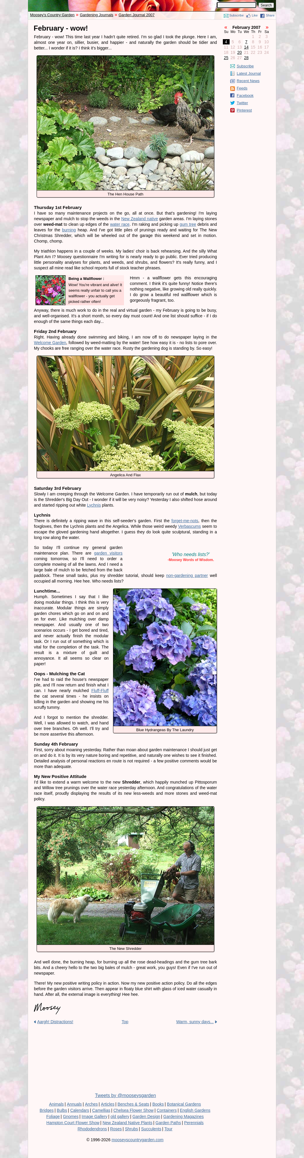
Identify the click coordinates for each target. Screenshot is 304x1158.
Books (158, 1104)
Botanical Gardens (184, 1104)
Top (125, 1021)
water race (120, 224)
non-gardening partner (187, 575)
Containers (167, 1110)
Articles (108, 1104)
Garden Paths (168, 1122)
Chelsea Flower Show (133, 1110)
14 (246, 47)
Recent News (248, 81)
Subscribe (236, 15)
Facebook (245, 95)
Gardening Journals (96, 15)
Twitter (242, 103)
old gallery (119, 1116)
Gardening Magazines (183, 1116)
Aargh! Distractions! (55, 1021)
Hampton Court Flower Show (72, 1122)
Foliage (53, 1116)
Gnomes (71, 1116)
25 (226, 57)
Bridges (46, 1110)
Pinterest (244, 110)
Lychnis (94, 505)
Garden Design (146, 1116)
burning (69, 230)
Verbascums (189, 526)
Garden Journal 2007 (137, 15)
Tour (168, 1129)
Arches (91, 1104)
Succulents (151, 1129)
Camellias (101, 1110)
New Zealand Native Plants (127, 1122)
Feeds (242, 88)
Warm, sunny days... (195, 1021)
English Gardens (195, 1110)
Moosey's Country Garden (52, 15)
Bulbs (62, 1110)
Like (255, 15)
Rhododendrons (92, 1129)
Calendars (79, 1110)
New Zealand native (139, 218)
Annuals (74, 1104)
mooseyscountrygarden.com (138, 1139)
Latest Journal (249, 73)
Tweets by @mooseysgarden (125, 1095)
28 (246, 57)
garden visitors (108, 553)
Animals (56, 1104)
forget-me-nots (184, 520)
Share (270, 15)
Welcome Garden (50, 342)
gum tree (188, 224)
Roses (116, 1129)
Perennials (194, 1122)
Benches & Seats (133, 1104)
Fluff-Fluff (100, 690)
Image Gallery (94, 1116)
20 (239, 52)
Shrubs (131, 1129)
